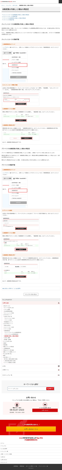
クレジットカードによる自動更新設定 (12, 332)
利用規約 (22, 466)
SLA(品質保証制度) (8, 311)
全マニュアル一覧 (7, 375)
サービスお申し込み (7, 341)
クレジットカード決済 (9, 318)
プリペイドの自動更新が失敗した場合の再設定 (14, 18)
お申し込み (5, 302)
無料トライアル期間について (9, 351)
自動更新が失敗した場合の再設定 (11, 336)
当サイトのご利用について (31, 466)
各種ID (4, 343)
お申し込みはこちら (31, 429)
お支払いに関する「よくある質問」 (12, 288)
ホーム (2, 443)
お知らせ (3, 456)
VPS (3, 366)
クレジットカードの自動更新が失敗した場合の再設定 (16, 14)
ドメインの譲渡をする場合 (10, 362)
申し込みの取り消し (7, 353)
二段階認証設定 (6, 348)
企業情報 (16, 466)
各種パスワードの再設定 (8, 346)
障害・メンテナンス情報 (6, 454)
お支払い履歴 (7, 337)
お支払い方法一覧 (8, 316)
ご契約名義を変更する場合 (10, 360)
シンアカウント (6, 47)
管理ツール (5, 369)
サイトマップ (4, 462)
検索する (50, 389)
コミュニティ (4, 451)
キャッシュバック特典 (9, 313)
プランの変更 (7, 309)
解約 (4, 355)
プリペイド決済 (8, 320)
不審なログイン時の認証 (8, 350)
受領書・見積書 (7, 339)
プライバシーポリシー (43, 466)
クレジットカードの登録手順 (10, 16)
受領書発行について (8, 321)
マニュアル (3, 445)
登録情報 (5, 344)
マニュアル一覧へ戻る (31, 294)
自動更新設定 (7, 330)
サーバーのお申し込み (9, 307)
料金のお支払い (7, 325)
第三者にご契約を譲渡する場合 (10, 359)
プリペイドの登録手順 (8, 19)
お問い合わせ (45, 410)
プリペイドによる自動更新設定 (11, 334)
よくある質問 (4, 448)
